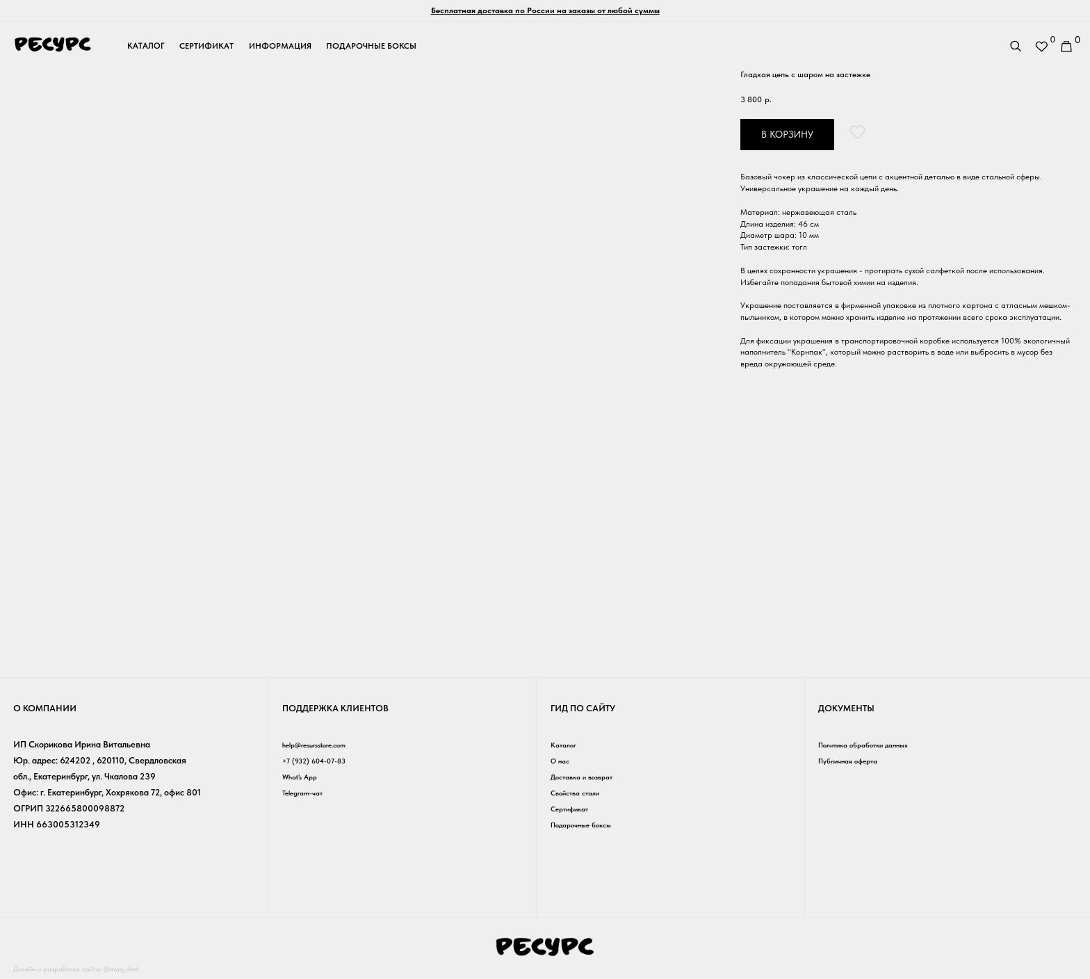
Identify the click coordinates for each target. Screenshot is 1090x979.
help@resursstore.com (324, 744)
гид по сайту (583, 708)
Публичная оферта (855, 760)
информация (280, 46)
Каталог (567, 744)
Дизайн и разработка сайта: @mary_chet (92, 968)
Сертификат (575, 808)
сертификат (206, 46)
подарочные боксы (371, 46)
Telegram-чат (308, 792)
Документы (846, 708)
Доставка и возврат (591, 776)
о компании (44, 708)
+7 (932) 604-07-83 (321, 760)
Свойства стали (582, 792)
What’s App (304, 776)
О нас (562, 760)
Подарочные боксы (589, 824)
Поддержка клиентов (335, 708)
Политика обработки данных (875, 744)
